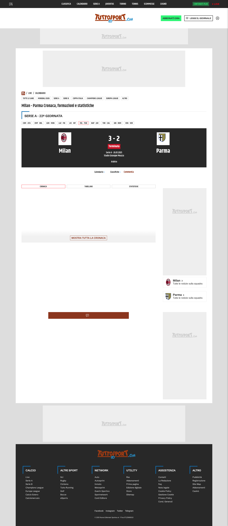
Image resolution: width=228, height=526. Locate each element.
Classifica (66, 4)
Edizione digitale (133, 487)
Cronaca (43, 186)
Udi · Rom (117, 123)
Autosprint (100, 480)
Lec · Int (72, 123)
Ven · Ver (129, 123)
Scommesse (149, 4)
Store (129, 491)
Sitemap (130, 494)
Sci (61, 477)
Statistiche (133, 186)
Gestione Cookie (166, 494)
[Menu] (11, 4)
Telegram (129, 511)
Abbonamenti (132, 480)
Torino (123, 4)
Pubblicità (197, 477)
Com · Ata (27, 123)
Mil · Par (83, 123)
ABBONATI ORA (171, 18)
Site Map (197, 484)
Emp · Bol (38, 123)
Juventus (109, 4)
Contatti (162, 477)
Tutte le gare (28, 98)
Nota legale (163, 487)
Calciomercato (33, 498)
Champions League (94, 98)
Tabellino (88, 186)
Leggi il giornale (200, 18)
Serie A (96, 4)
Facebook (99, 511)
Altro (124, 98)
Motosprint (100, 487)
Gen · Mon (50, 123)
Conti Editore (101, 498)
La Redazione (164, 480)
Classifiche (115, 172)
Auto (97, 477)
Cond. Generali (165, 501)
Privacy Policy (165, 498)
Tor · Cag (106, 123)
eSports (64, 498)
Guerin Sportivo (102, 491)
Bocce (63, 494)
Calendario (82, 4)
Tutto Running (66, 487)
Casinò (163, 4)
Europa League (112, 98)
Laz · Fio (62, 123)
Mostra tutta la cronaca (88, 238)
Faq (160, 484)
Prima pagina (132, 484)
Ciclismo (64, 484)
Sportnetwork (101, 494)
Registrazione (199, 480)
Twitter (120, 511)
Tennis (135, 4)
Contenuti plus (201, 4)
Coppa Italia (78, 98)
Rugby (63, 480)
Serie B (66, 98)
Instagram (110, 511)
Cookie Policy (164, 491)
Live (216, 4)
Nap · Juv (94, 123)
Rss (128, 477)
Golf (62, 491)
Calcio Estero (32, 494)
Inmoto (98, 484)
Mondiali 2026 (44, 98)
